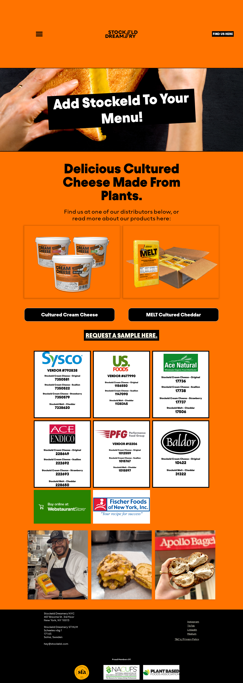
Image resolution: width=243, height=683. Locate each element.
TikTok (191, 626)
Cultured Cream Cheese (69, 314)
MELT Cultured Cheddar (173, 314)
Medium (191, 634)
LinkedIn (192, 630)
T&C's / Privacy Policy (187, 639)
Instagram (193, 622)
